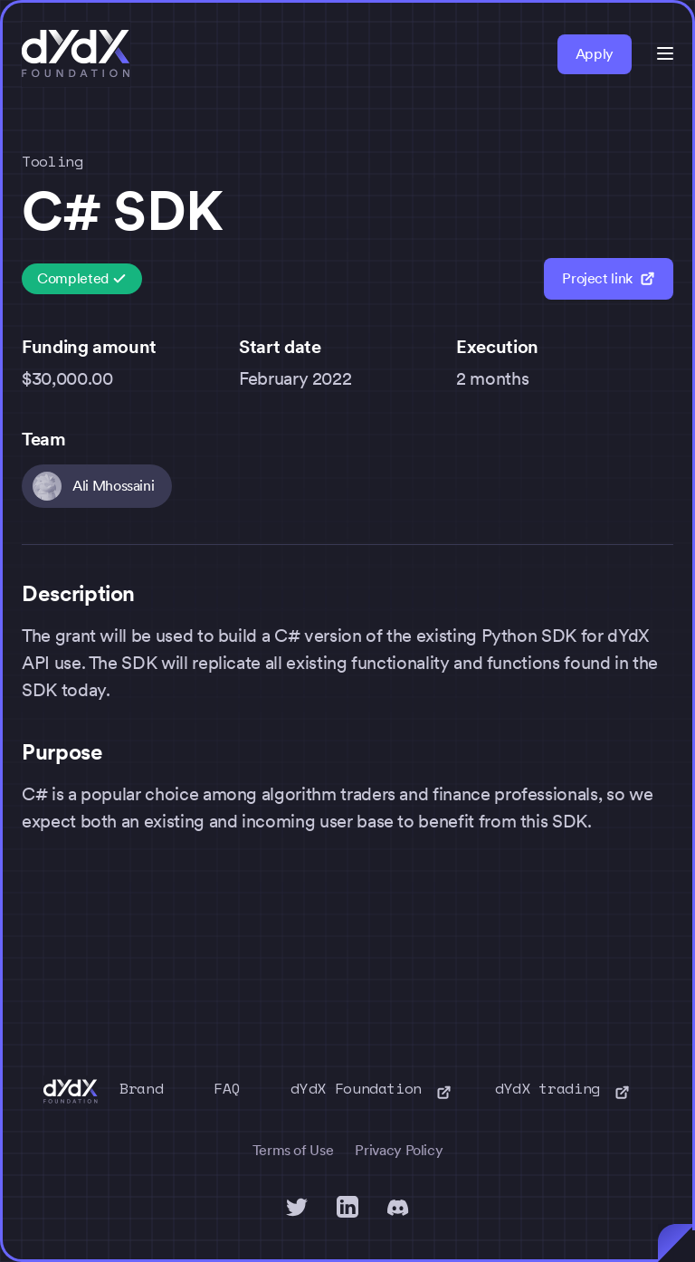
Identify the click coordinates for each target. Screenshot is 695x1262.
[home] (76, 54)
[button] (665, 53)
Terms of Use (293, 1150)
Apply (595, 53)
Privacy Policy (399, 1150)
